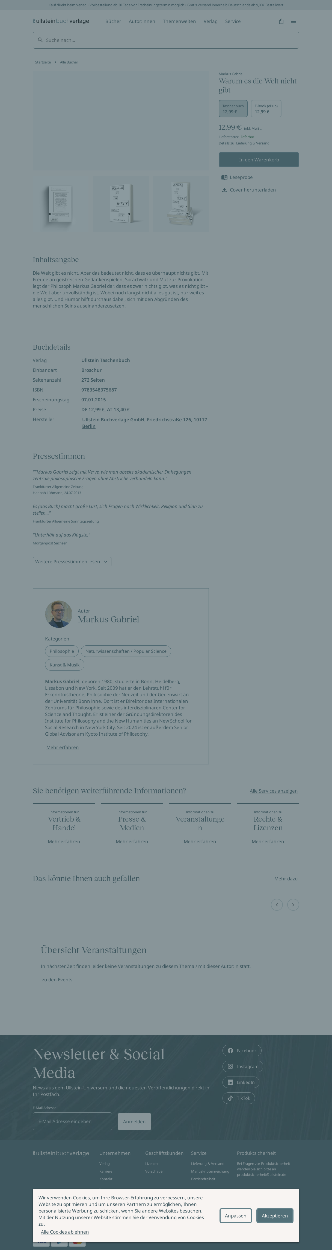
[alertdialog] (166, 1215)
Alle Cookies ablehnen (65, 1232)
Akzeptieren (275, 1216)
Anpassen (236, 1216)
